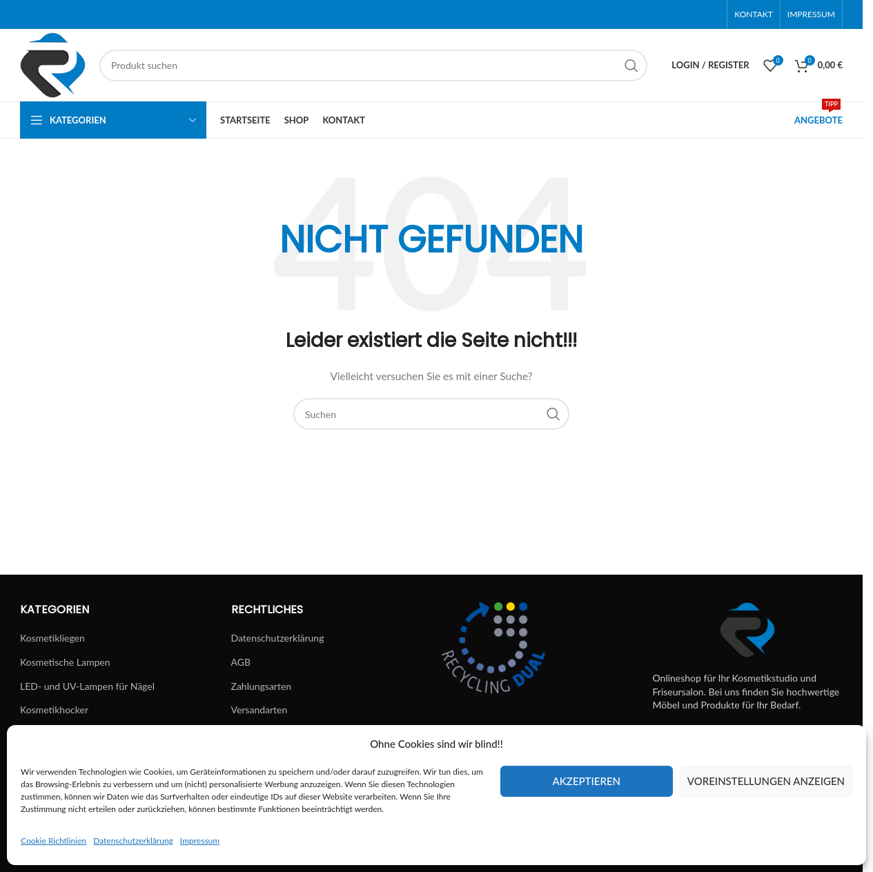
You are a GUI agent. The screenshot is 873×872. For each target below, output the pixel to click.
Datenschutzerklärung (133, 840)
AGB (241, 662)
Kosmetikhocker (54, 709)
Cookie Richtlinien (53, 840)
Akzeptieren (586, 781)
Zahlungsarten (261, 686)
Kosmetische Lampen (65, 662)
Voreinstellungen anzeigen (766, 781)
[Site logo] (53, 64)
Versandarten (259, 709)
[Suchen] (373, 65)
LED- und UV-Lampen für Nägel (87, 686)
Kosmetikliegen (52, 638)
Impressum (199, 840)
